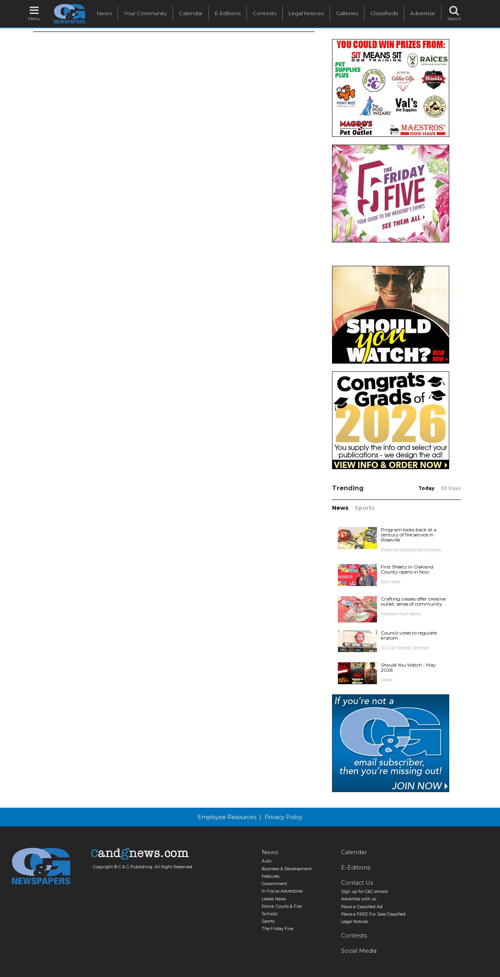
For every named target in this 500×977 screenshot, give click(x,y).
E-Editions (228, 13)
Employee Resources (227, 817)
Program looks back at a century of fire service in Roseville (408, 535)
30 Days (451, 488)
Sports (365, 507)
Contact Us (357, 882)
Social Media (359, 950)
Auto (266, 861)
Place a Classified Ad (361, 906)
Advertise (422, 13)
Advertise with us (358, 899)
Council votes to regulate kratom (409, 635)
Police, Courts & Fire (282, 906)
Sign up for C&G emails (364, 891)
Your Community (145, 13)
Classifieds (384, 13)
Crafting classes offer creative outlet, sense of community (413, 601)
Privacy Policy (283, 817)
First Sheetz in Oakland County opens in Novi (407, 569)
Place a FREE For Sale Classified (373, 914)
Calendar (191, 13)
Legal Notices (306, 13)
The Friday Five (277, 928)
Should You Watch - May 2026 (408, 667)
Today (426, 488)
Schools (269, 913)
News (104, 13)
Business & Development (287, 868)
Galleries (347, 13)
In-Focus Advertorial (282, 891)
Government (274, 883)
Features (270, 876)
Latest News (274, 899)
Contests (265, 13)
